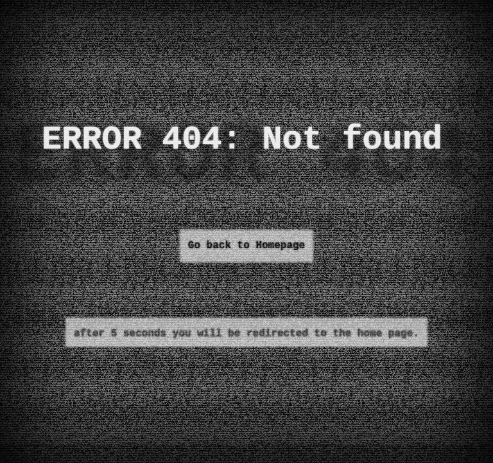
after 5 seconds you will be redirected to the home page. (246, 334)
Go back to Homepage (246, 246)
